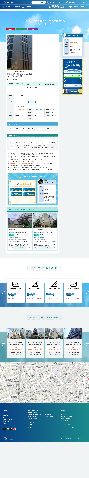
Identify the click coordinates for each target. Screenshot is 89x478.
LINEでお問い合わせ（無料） (74, 75)
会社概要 (6, 7)
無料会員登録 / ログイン (76, 7)
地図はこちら (32, 102)
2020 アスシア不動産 (71, 438)
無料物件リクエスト (71, 85)
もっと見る (20, 248)
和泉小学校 (12, 229)
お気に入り (16, 7)
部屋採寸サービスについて (9, 423)
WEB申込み (70, 2)
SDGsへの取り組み (7, 421)
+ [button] (1, 364)
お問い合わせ (6, 413)
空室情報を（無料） (73, 71)
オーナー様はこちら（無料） (72, 80)
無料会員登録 (6, 415)
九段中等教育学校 (39, 229)
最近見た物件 (27, 7)
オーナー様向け (38, 2)
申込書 (83, 2)
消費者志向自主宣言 (7, 419)
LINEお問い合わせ (55, 2)
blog (4, 417)
